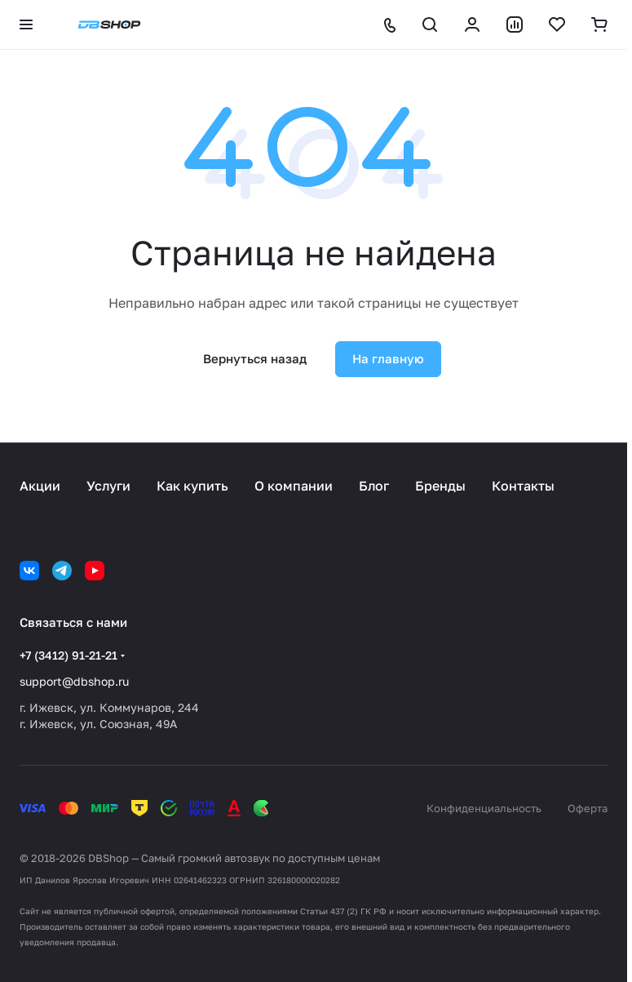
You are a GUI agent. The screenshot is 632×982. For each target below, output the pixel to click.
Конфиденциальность (483, 808)
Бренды (440, 486)
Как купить (192, 486)
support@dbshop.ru (74, 681)
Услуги (108, 486)
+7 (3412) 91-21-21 (68, 655)
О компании (293, 486)
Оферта (588, 808)
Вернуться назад (255, 358)
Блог (374, 486)
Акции (40, 486)
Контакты (523, 486)
